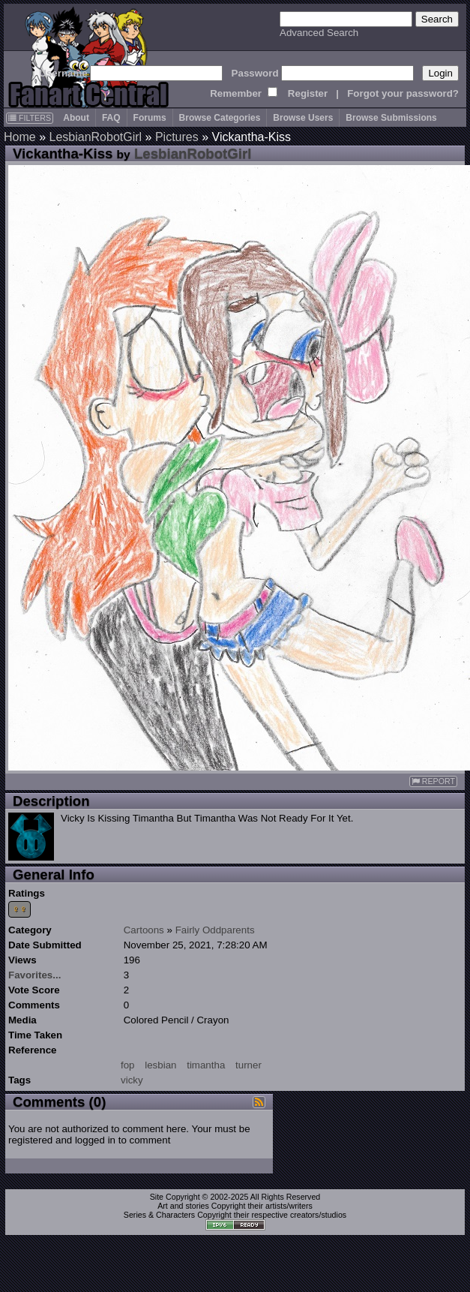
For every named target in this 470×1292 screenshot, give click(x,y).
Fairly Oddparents (215, 930)
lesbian (160, 1065)
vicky (132, 1080)
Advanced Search (319, 32)
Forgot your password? (403, 93)
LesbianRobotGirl (95, 137)
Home (20, 137)
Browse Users (303, 118)
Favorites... (34, 975)
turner (248, 1065)
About (76, 118)
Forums (149, 118)
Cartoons (144, 930)
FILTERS (29, 117)
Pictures (177, 137)
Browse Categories (220, 118)
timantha (206, 1065)
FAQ (111, 118)
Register (308, 93)
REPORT (433, 781)
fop (128, 1065)
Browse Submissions (391, 118)
